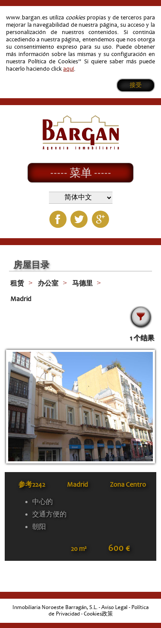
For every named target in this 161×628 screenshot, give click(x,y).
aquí (68, 68)
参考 (31, 484)
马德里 (82, 283)
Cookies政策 (98, 614)
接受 (136, 85)
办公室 (48, 283)
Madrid (20, 299)
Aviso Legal (114, 607)
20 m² (78, 549)
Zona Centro (128, 484)
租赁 (17, 283)
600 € (119, 548)
